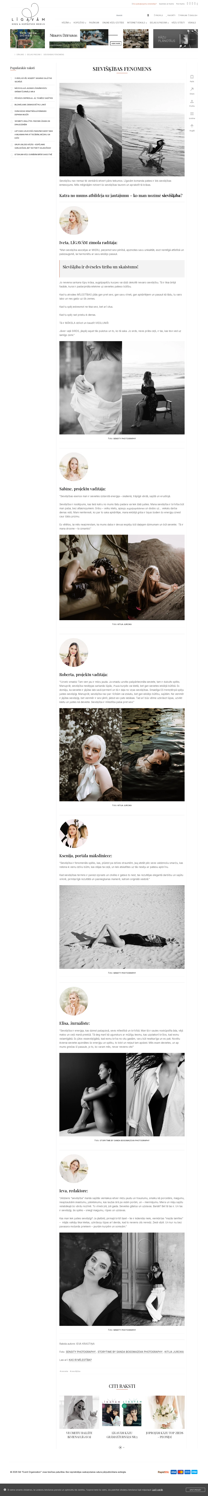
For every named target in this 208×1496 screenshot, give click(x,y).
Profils (158, 15)
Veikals (192, 22)
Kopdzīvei (80, 22)
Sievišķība (75, 1371)
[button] (120, 1447)
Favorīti (170, 15)
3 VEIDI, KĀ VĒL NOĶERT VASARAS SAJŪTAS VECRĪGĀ (33, 80)
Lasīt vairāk (157, 1489)
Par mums (180, 4)
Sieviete (64, 1371)
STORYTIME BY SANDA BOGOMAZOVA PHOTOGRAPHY (125, 1140)
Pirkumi (183, 15)
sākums (20, 54)
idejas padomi (33, 54)
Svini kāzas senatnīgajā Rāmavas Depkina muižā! (31, 113)
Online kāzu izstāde (113, 22)
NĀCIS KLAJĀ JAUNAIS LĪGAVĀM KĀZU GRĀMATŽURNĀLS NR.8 (31, 90)
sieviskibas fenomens (53, 54)
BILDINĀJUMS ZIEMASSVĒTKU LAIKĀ (30, 105)
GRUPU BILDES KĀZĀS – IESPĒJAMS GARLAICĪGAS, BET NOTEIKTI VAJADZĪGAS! (33, 146)
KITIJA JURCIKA (125, 624)
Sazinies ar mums (166, 4)
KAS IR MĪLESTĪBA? (80, 1360)
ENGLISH (192, 15)
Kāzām (66, 22)
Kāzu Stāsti (178, 22)
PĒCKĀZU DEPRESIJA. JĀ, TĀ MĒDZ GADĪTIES (34, 98)
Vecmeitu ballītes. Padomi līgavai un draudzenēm (32, 123)
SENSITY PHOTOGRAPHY (124, 438)
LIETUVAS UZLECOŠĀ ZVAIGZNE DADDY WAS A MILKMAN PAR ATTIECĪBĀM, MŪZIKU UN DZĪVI (34, 134)
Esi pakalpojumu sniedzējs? (145, 4)
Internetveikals (137, 22)
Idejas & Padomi (159, 22)
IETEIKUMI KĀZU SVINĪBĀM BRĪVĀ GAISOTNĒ (33, 154)
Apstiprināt (195, 1490)
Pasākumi (94, 22)
